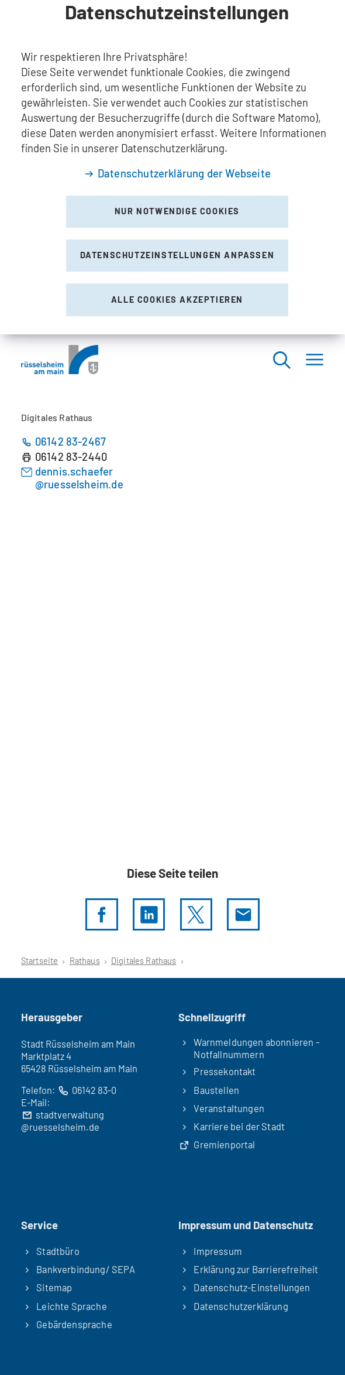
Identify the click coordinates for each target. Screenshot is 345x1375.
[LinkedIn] (149, 914)
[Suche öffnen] (281, 359)
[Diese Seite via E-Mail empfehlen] (243, 914)
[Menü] (314, 359)
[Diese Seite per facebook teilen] (101, 914)
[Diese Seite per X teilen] (196, 914)
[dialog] (172, 167)
